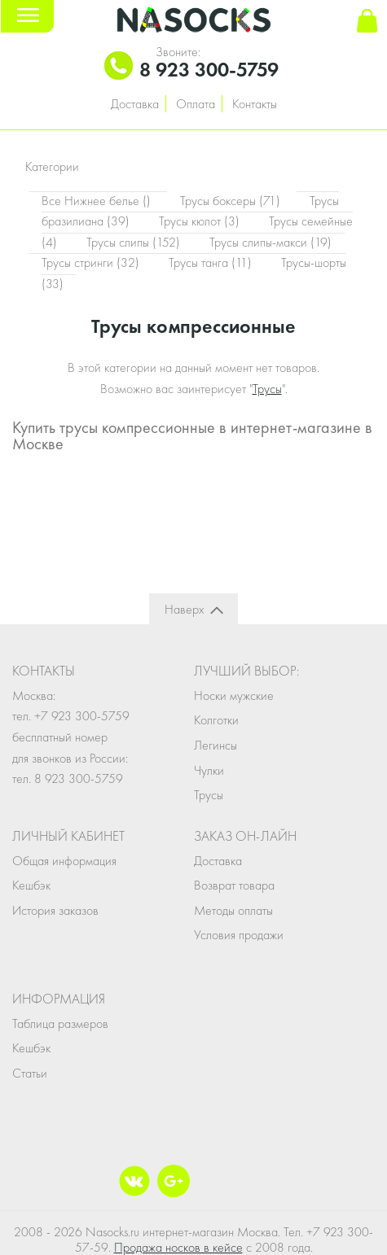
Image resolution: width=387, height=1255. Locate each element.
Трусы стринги (92, 262)
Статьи (29, 1073)
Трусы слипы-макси (270, 242)
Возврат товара (234, 885)
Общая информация (64, 860)
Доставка (135, 103)
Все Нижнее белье (98, 200)
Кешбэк (31, 885)
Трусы (267, 388)
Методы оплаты (233, 910)
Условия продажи (239, 934)
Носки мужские (234, 695)
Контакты (254, 103)
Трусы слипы (134, 242)
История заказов (55, 910)
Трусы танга (212, 262)
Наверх (184, 609)
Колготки (216, 719)
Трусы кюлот (201, 221)
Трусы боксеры (232, 200)
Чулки (209, 770)
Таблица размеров (60, 1023)
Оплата (195, 103)
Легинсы (215, 745)
